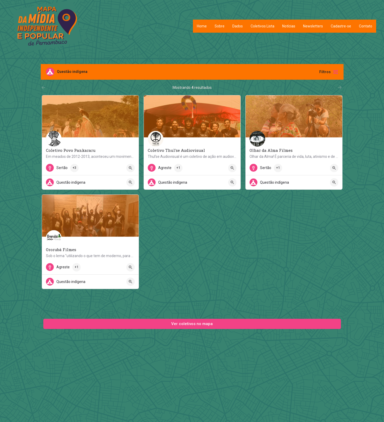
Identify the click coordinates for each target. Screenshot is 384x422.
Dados (237, 26)
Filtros (328, 72)
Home (202, 26)
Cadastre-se (341, 26)
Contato (365, 26)
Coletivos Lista (262, 26)
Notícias (288, 26)
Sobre (220, 26)
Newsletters (313, 26)
